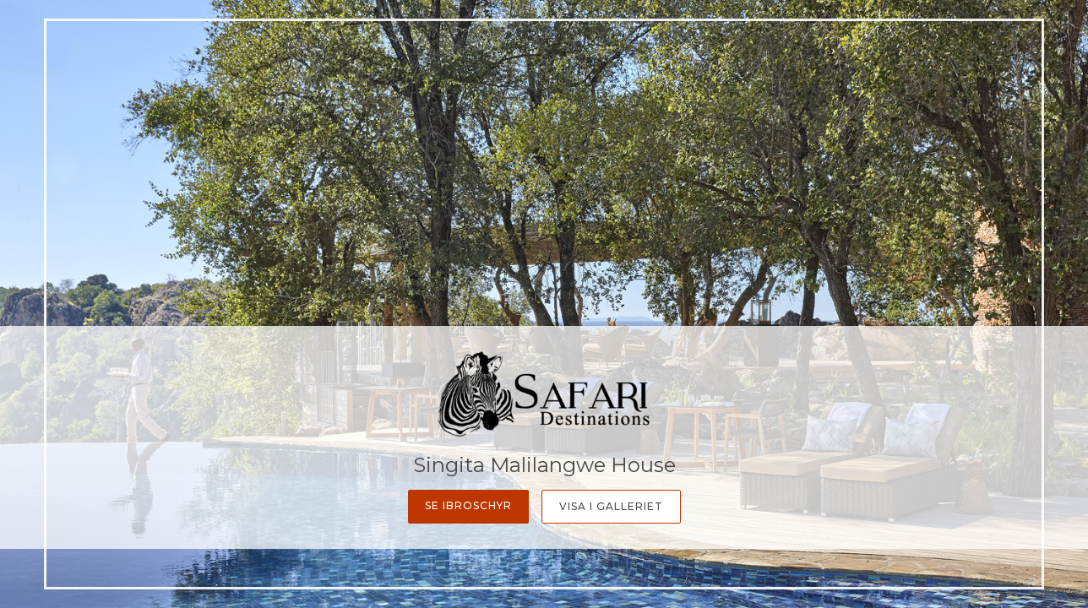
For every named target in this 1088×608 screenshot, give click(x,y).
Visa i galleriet (611, 506)
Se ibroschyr (468, 505)
